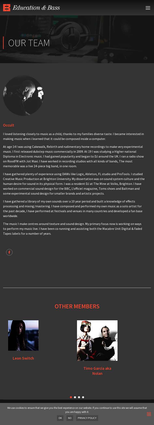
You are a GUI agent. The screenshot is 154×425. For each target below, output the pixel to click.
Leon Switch (23, 358)
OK (60, 418)
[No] (149, 414)
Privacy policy (87, 418)
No (70, 418)
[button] (71, 397)
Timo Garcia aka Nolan (97, 371)
